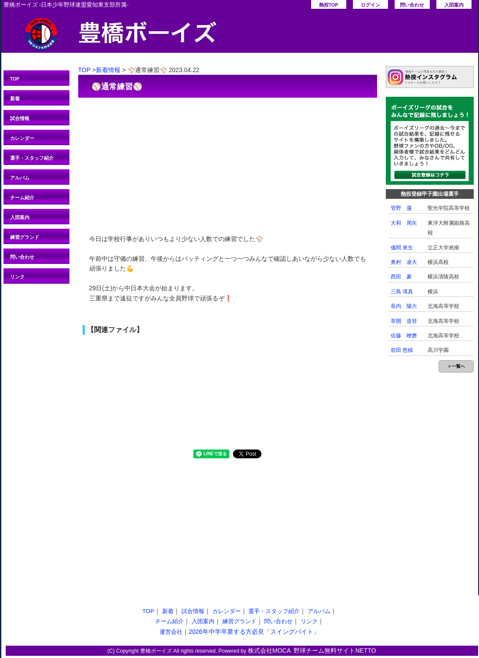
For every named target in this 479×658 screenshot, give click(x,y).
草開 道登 (404, 321)
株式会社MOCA (269, 650)
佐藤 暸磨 (404, 336)
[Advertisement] (227, 161)
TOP (15, 78)
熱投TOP (328, 4)
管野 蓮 (401, 208)
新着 (15, 98)
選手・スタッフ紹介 (32, 158)
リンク (17, 276)
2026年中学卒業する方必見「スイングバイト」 (254, 631)
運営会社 (171, 632)
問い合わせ (412, 4)
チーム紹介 (22, 197)
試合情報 (19, 118)
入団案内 (454, 4)
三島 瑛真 (402, 292)
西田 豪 (401, 277)
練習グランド (24, 237)
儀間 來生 (402, 248)
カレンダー (22, 138)
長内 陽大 (404, 306)
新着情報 (108, 69)
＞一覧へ (456, 366)
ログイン (370, 4)
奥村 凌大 (404, 262)
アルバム (19, 177)
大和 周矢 (404, 223)
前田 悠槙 (402, 350)
